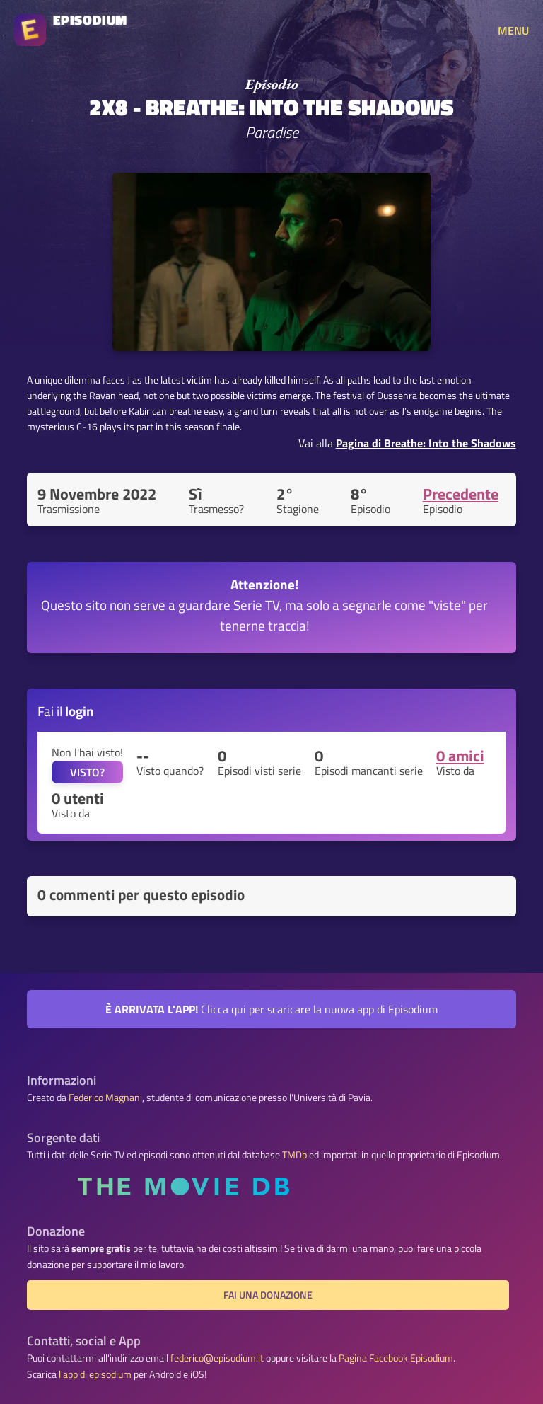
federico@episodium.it (217, 1358)
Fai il (65, 711)
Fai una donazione (268, 1295)
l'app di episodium (95, 1374)
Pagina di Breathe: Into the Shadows (426, 443)
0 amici (460, 756)
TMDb (294, 1155)
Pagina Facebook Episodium (396, 1358)
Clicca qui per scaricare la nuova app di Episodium (271, 1009)
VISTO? (87, 772)
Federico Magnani (105, 1097)
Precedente (460, 494)
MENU (513, 30)
